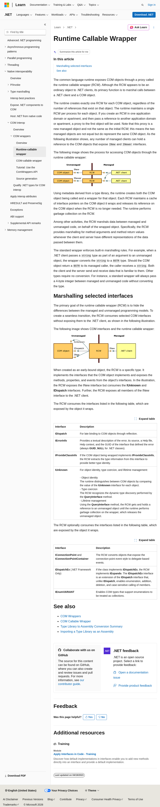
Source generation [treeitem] (26, 178)
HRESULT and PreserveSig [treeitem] (26, 203)
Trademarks (10, 804)
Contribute (66, 799)
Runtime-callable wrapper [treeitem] (26, 152)
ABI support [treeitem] (17, 216)
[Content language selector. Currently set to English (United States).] (20, 791)
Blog (50, 799)
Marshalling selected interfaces (74, 65)
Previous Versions (32, 799)
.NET (70, 27)
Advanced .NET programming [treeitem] (24, 40)
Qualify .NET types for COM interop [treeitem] (29, 187)
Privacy (80, 799)
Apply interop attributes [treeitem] (23, 196)
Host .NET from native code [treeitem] (26, 116)
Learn (57, 27)
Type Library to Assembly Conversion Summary (91, 626)
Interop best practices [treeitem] (22, 98)
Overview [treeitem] (15, 78)
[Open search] (142, 5)
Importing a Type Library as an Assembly (87, 631)
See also (61, 70)
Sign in (152, 4)
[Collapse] (45, 24)
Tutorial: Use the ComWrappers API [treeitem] (27, 169)
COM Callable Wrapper (76, 621)
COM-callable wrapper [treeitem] (29, 160)
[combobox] (25, 32)
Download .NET (144, 14)
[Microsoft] (6, 5)
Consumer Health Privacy (106, 799)
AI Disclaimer (10, 799)
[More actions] (154, 27)
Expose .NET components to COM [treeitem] (26, 107)
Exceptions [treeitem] (16, 209)
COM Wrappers (71, 616)
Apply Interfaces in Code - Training (75, 754)
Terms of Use (135, 799)
